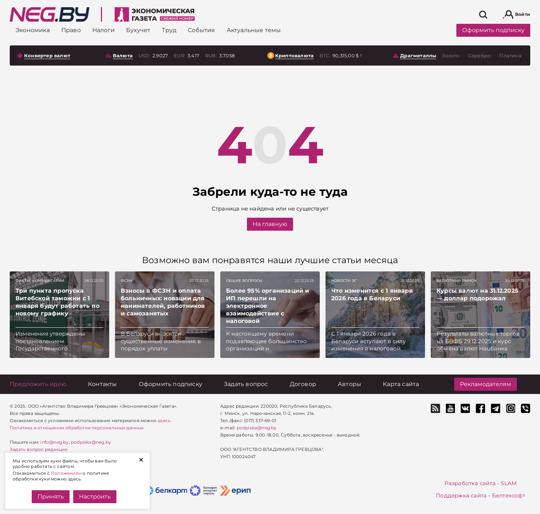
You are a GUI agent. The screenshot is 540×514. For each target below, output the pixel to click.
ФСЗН (126, 280)
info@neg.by (54, 442)
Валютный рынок (457, 280)
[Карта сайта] (401, 384)
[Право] (71, 30)
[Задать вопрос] (246, 384)
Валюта (123, 55)
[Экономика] (33, 30)
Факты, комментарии (40, 280)
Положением (66, 473)
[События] (201, 30)
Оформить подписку (493, 30)
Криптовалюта (294, 55)
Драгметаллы (418, 55)
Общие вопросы (244, 280)
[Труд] (169, 30)
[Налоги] (103, 30)
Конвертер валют (47, 55)
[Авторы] (349, 384)
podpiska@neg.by (91, 442)
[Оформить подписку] (170, 384)
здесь (164, 420)
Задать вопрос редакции (38, 449)
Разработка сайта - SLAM (480, 483)
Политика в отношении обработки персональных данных (76, 427)
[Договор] (303, 384)
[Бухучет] (138, 30)
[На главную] (49, 14)
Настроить (95, 496)
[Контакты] (102, 384)
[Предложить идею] (38, 384)
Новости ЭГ (344, 280)
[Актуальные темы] (254, 30)
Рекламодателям (485, 384)
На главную (270, 224)
